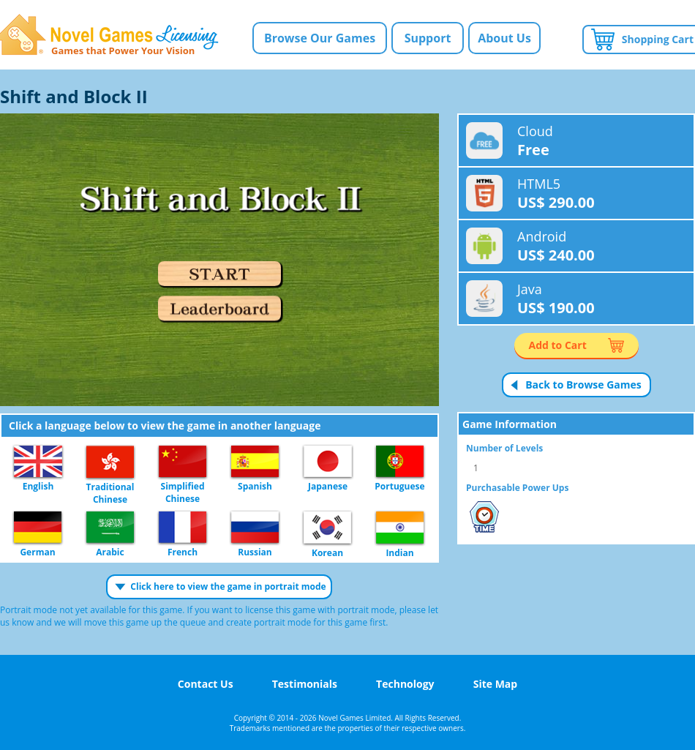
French (183, 528)
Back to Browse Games (583, 384)
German (38, 528)
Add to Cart (558, 345)
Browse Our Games (319, 38)
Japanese (327, 462)
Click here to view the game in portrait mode (228, 586)
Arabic (110, 528)
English (38, 462)
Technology (405, 684)
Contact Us (205, 684)
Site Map (495, 684)
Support (428, 38)
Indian (400, 528)
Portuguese (400, 462)
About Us (504, 38)
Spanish (255, 462)
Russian (255, 528)
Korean (327, 528)
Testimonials (304, 684)
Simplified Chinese (183, 462)
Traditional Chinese (110, 462)
